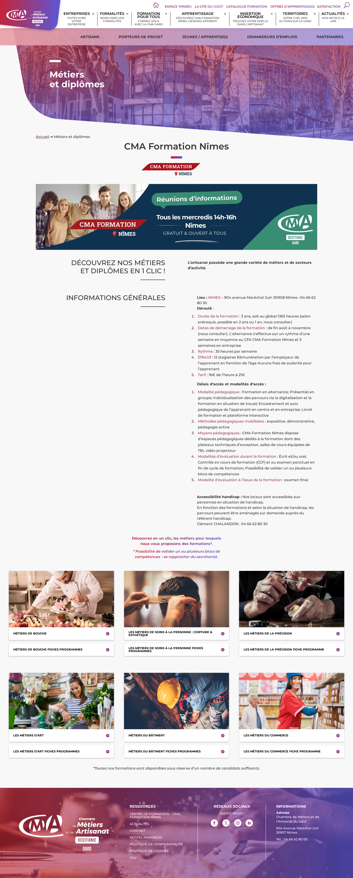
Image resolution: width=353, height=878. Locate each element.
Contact (137, 831)
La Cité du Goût (209, 7)
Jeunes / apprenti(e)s (205, 37)
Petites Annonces (146, 837)
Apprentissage (197, 17)
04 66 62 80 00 (296, 839)
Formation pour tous (148, 19)
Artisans (89, 37)
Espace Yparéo (178, 7)
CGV (133, 858)
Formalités (112, 17)
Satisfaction (328, 7)
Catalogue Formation (246, 7)
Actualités (333, 17)
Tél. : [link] (292, 839)
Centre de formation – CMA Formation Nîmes (155, 815)
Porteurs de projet (141, 37)
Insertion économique (250, 19)
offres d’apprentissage (292, 7)
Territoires (295, 17)
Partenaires (330, 37)
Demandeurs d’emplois (272, 37)
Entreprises (76, 19)
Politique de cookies (149, 851)
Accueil (42, 137)
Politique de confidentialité (156, 844)
